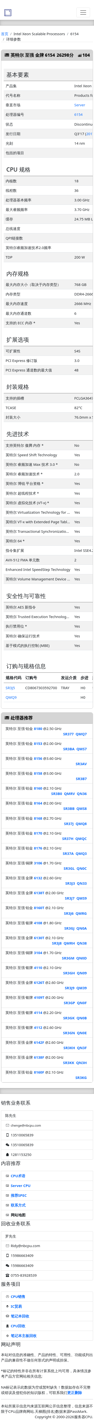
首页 (4, 33)
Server (79, 104)
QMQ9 (11, 697)
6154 (78, 114)
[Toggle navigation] (83, 12)
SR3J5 (10, 687)
